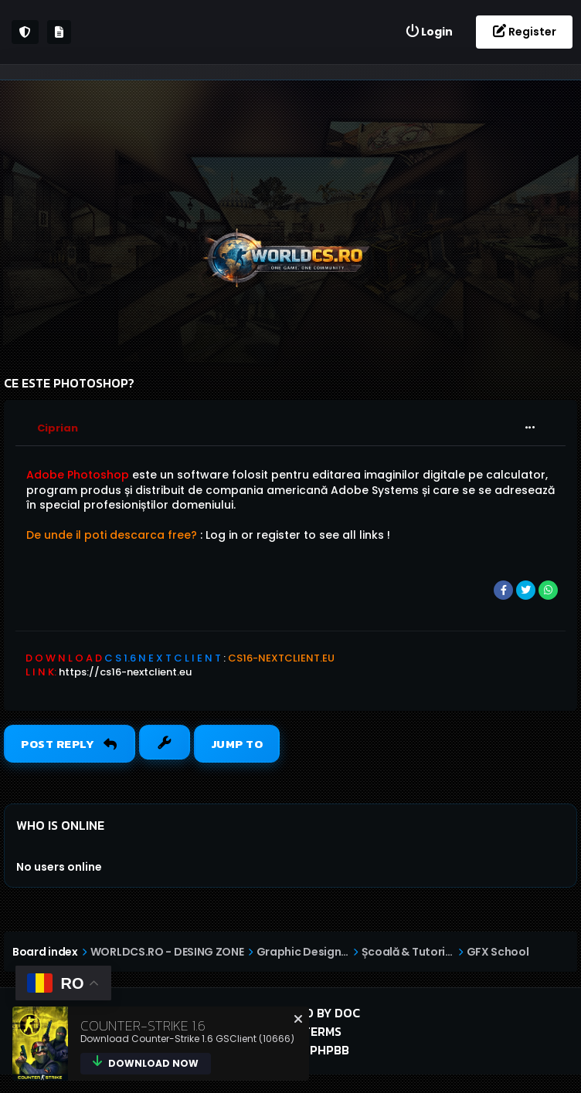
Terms (322, 1031)
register (279, 535)
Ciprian (57, 428)
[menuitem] (429, 32)
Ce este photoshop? (69, 383)
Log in (222, 535)
